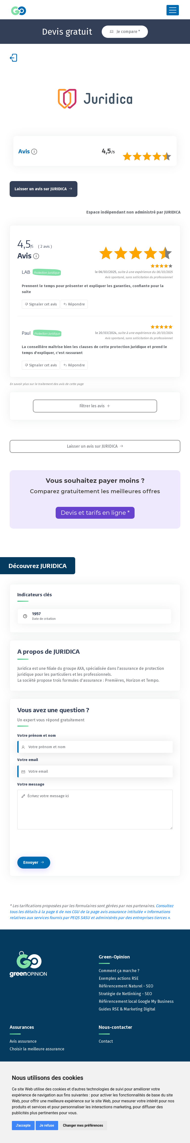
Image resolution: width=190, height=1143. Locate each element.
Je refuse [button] (47, 1125)
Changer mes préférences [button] (83, 1125)
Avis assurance (23, 1040)
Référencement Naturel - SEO (126, 985)
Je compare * (125, 30)
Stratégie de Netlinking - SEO (125, 993)
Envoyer (33, 861)
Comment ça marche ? (119, 970)
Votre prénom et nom (36, 734)
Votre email (27, 759)
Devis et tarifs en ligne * (95, 512)
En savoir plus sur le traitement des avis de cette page (47, 383)
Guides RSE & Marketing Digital (127, 1008)
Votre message (30, 783)
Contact (106, 1040)
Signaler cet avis (40, 303)
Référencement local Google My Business (136, 1000)
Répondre (74, 303)
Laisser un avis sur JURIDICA (43, 188)
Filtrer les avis (95, 405)
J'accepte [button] (23, 1125)
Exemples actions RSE (119, 977)
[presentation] (55, 842)
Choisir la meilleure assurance (37, 1048)
